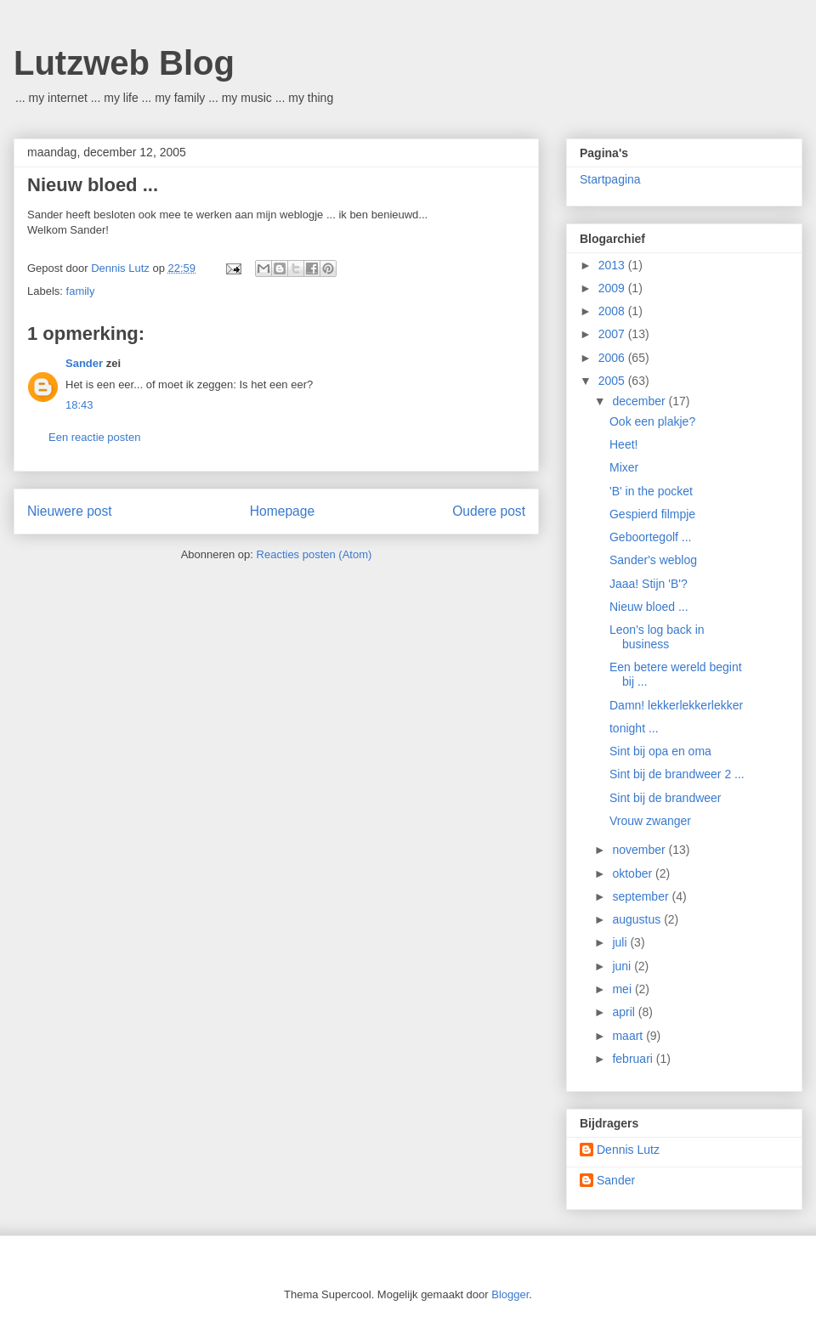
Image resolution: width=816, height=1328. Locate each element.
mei (623, 989)
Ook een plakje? (652, 421)
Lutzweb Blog (124, 63)
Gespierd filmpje (652, 514)
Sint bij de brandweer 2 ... (677, 774)
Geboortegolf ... (650, 537)
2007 (613, 334)
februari (633, 1058)
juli (621, 942)
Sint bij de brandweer (665, 798)
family (80, 291)
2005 (613, 380)
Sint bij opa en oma (660, 751)
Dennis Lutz (628, 1149)
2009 (613, 288)
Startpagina (610, 179)
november (640, 849)
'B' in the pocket (651, 491)
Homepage (282, 511)
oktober (633, 873)
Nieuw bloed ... (648, 606)
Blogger (510, 1294)
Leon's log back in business (657, 637)
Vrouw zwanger (650, 821)
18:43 (79, 404)
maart (629, 1036)
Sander (84, 363)
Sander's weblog (653, 560)
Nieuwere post (69, 511)
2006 (613, 357)
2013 (613, 265)
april (625, 1012)
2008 (613, 311)
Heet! (623, 444)
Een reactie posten (94, 437)
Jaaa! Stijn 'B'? (648, 584)
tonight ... (634, 728)
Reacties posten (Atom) (314, 554)
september (642, 896)
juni (623, 966)
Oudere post (488, 511)
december (640, 401)
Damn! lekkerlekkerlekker (676, 705)
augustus (638, 919)
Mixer (623, 467)
